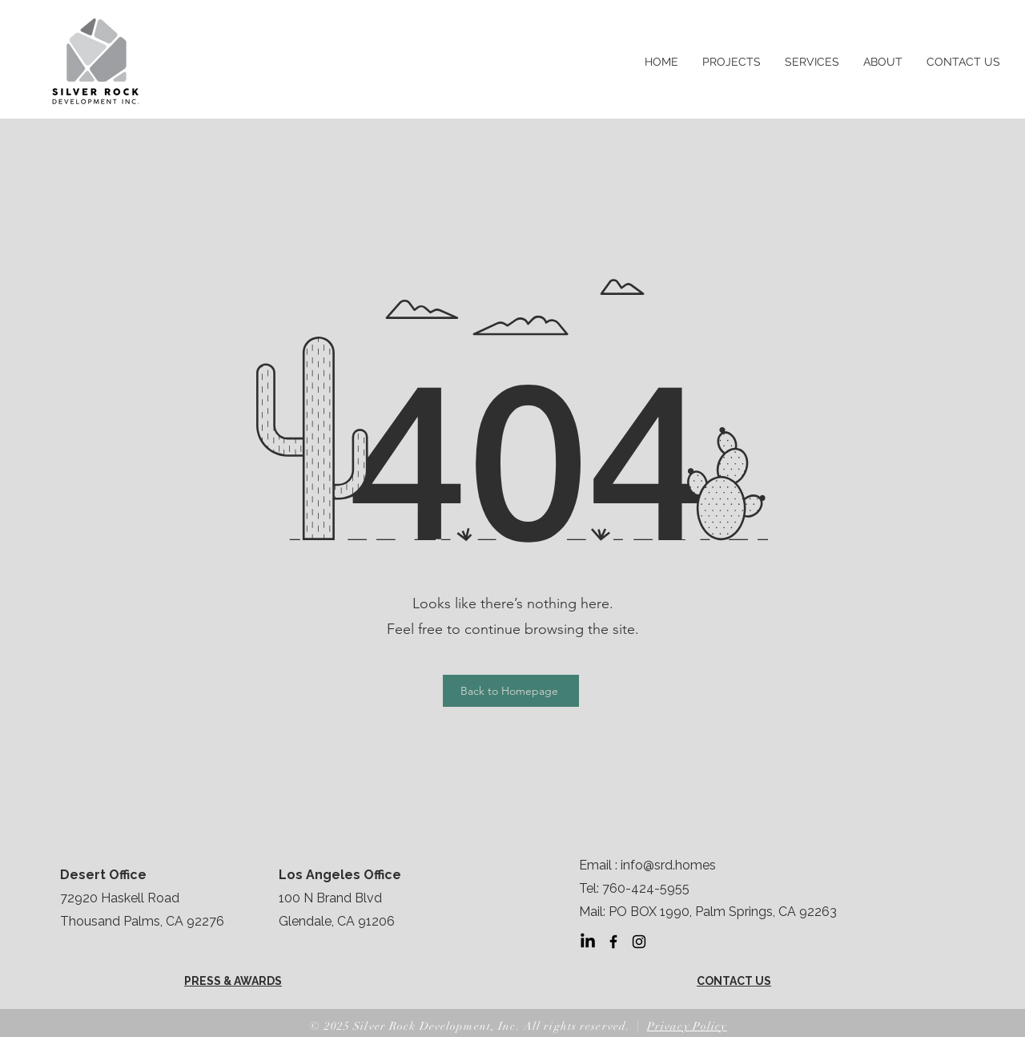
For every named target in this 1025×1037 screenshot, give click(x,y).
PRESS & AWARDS (233, 980)
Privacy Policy (687, 1026)
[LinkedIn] (588, 941)
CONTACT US (734, 980)
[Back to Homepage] (511, 691)
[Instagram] (639, 941)
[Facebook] (613, 941)
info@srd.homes (668, 865)
